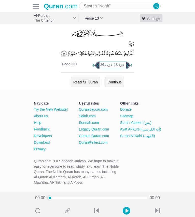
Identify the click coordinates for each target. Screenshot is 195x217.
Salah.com (87, 116)
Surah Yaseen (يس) (135, 123)
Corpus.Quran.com (94, 136)
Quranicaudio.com (93, 109)
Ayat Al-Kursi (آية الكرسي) (140, 129)
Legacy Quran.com (94, 129)
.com (61, 6)
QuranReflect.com (93, 142)
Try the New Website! (51, 109)
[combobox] (120, 6)
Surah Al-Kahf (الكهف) (137, 136)
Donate (126, 109)
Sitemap (126, 116)
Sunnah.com (89, 123)
